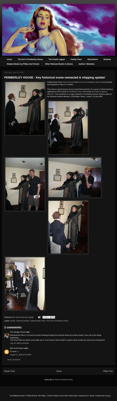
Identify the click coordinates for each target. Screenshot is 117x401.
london (12, 321)
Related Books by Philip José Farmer (23, 64)
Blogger (108, 396)
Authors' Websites (86, 64)
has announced (69, 82)
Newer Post (9, 371)
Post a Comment (13, 360)
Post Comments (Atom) (64, 380)
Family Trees (76, 59)
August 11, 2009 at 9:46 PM (20, 355)
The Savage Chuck (17, 332)
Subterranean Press (37, 321)
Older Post (108, 371)
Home (9, 59)
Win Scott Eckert (17, 348)
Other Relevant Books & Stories (59, 64)
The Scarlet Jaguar (57, 59)
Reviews (107, 59)
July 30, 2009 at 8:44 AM (19, 343)
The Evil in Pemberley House (30, 59)
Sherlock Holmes (22, 321)
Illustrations (92, 59)
